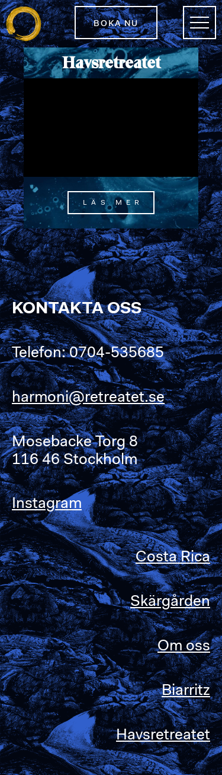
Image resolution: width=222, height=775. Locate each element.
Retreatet (23, 24)
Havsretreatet (163, 736)
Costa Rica (173, 558)
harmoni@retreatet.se (88, 398)
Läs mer (113, 203)
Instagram (47, 504)
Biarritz (186, 691)
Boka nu (116, 24)
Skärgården (170, 602)
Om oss (183, 647)
